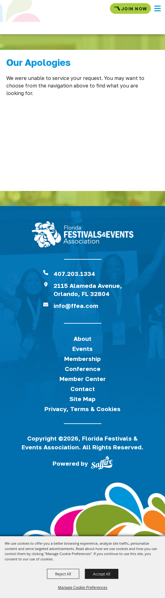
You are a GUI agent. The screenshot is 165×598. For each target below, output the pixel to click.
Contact (82, 388)
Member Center (82, 378)
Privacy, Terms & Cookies (82, 408)
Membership (82, 358)
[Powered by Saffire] (101, 464)
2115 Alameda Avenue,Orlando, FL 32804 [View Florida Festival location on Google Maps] (88, 289)
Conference (83, 368)
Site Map (82, 398)
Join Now (130, 8)
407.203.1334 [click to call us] (74, 273)
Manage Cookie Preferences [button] (82, 587)
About (82, 338)
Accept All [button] (101, 573)
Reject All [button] (63, 573)
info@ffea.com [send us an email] (76, 305)
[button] (157, 8)
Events (82, 348)
